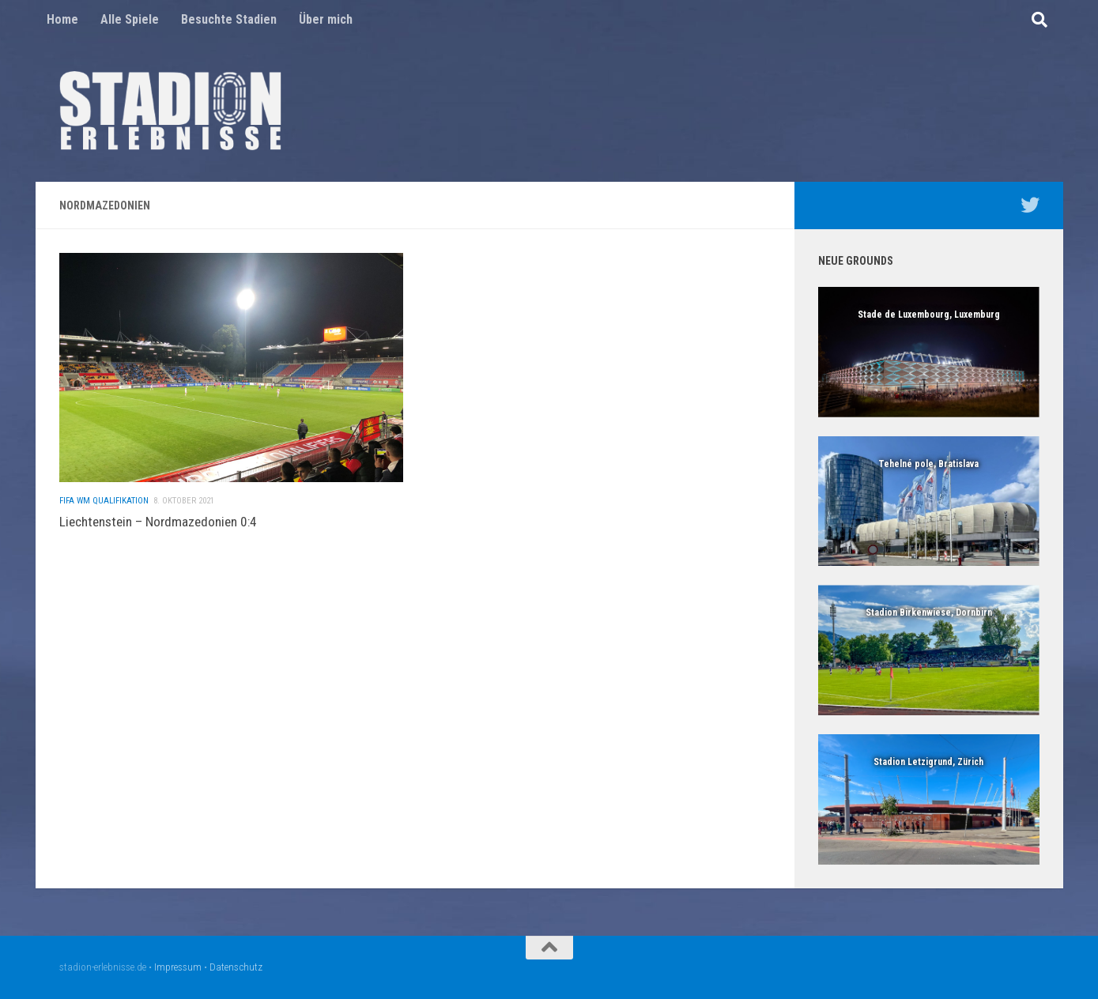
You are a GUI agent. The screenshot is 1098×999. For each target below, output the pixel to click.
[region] (929, 352)
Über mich (326, 19)
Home (62, 19)
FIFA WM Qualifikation (104, 504)
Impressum (178, 967)
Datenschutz (235, 967)
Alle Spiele (129, 19)
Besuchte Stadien (229, 19)
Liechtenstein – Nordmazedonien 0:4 (158, 525)
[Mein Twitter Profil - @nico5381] (1030, 204)
